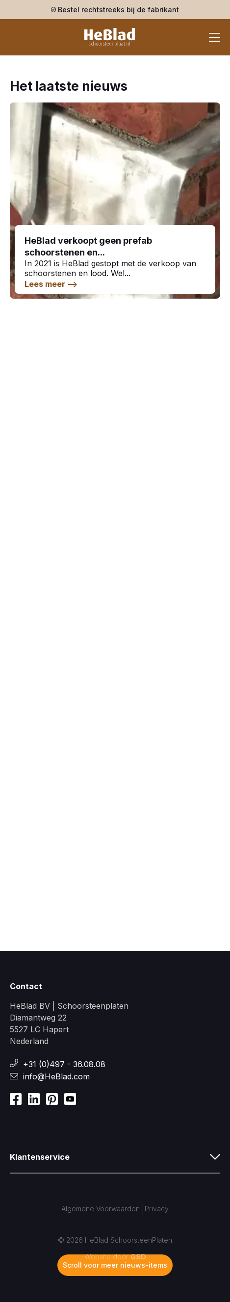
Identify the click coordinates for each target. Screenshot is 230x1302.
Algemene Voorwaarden (100, 1208)
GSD (138, 1256)
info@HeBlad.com (56, 1076)
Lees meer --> (51, 284)
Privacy (157, 1208)
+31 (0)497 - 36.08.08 (64, 1064)
